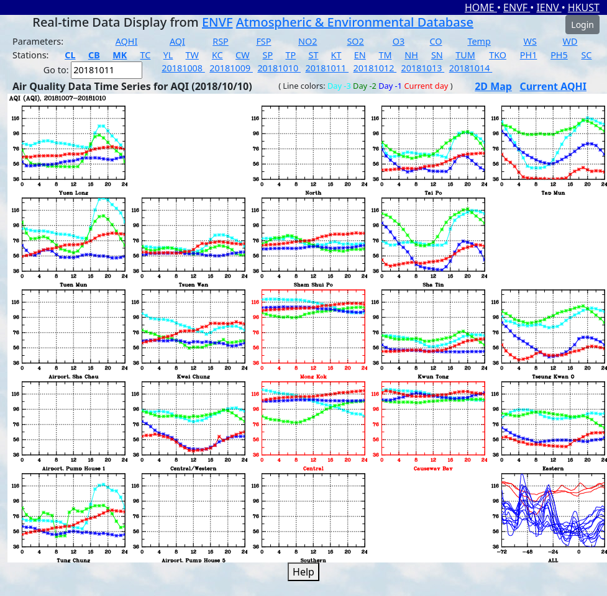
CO (436, 41)
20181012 (375, 68)
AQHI (127, 41)
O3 (398, 41)
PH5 (559, 55)
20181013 (423, 68)
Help (303, 572)
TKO (497, 55)
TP (290, 55)
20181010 (279, 68)
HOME (481, 7)
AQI (177, 41)
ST (313, 55)
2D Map (493, 86)
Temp (478, 41)
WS (530, 41)
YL (168, 55)
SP (268, 55)
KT (336, 55)
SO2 (355, 41)
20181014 (471, 68)
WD (570, 41)
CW (242, 55)
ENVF (516, 7)
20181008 (183, 68)
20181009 (231, 68)
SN (437, 55)
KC (217, 55)
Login (582, 24)
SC (586, 55)
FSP (263, 41)
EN (360, 55)
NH (411, 55)
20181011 (327, 68)
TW (192, 55)
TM (384, 55)
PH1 (528, 55)
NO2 (307, 41)
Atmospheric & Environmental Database (354, 22)
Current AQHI (552, 86)
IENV (548, 7)
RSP (220, 41)
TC (145, 55)
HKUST (584, 7)
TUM (465, 55)
